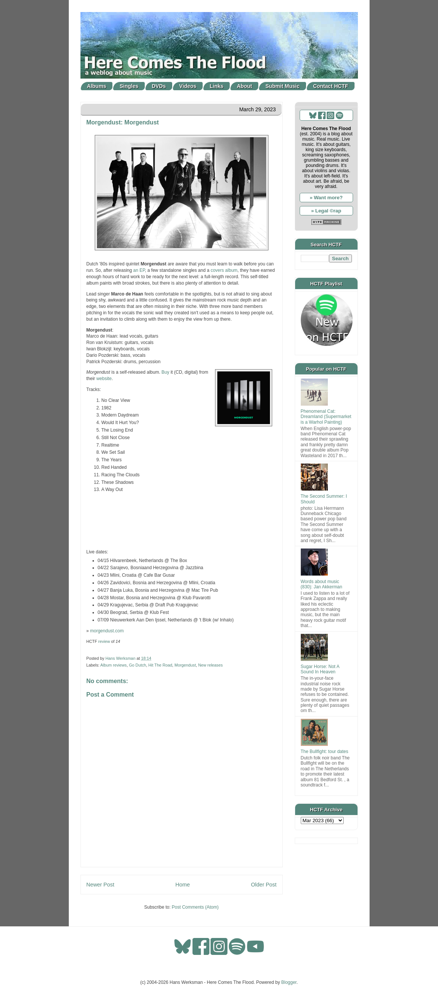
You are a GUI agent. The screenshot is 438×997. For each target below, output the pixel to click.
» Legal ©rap (326, 211)
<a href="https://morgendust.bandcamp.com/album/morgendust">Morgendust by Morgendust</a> (181, 519)
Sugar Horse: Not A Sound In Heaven (320, 669)
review (104, 641)
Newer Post (100, 885)
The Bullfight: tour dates (325, 751)
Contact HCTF (330, 86)
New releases (210, 665)
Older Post (264, 885)
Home (183, 885)
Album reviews (113, 665)
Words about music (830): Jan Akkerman (322, 584)
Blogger (289, 982)
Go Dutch (137, 665)
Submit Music (282, 86)
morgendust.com (107, 630)
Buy (166, 372)
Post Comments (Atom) (195, 907)
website (104, 378)
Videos (188, 86)
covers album (224, 270)
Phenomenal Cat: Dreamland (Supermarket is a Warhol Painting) (326, 417)
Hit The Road (160, 665)
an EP (139, 270)
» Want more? (326, 197)
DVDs (159, 86)
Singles (129, 86)
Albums (96, 86)
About (244, 86)
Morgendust (185, 665)
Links (217, 86)
